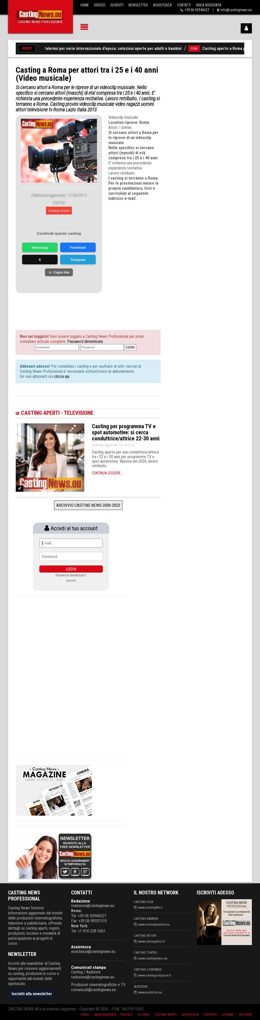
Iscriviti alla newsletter (32, 993)
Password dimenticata (85, 341)
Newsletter (138, 5)
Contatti (184, 5)
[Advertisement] (66, 305)
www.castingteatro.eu (152, 958)
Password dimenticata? (71, 575)
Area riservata (105, 1014)
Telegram (78, 260)
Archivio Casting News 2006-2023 (88, 505)
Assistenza (162, 5)
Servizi (99, 5)
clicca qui (61, 376)
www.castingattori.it (151, 941)
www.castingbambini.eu (154, 924)
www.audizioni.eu (150, 992)
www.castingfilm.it (150, 907)
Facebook (78, 247)
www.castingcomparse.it (154, 975)
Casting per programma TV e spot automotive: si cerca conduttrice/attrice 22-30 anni (125, 432)
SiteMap (228, 1014)
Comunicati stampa (88, 967)
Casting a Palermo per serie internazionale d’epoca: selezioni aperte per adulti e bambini (108, 48)
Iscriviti (116, 5)
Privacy (127, 1014)
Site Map (245, 1014)
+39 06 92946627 (197, 10)
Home (84, 5)
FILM (198, 48)
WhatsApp (39, 247)
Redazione (80, 901)
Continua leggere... (107, 473)
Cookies (144, 1014)
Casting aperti (166, 1014)
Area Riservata (208, 5)
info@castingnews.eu (236, 10)
